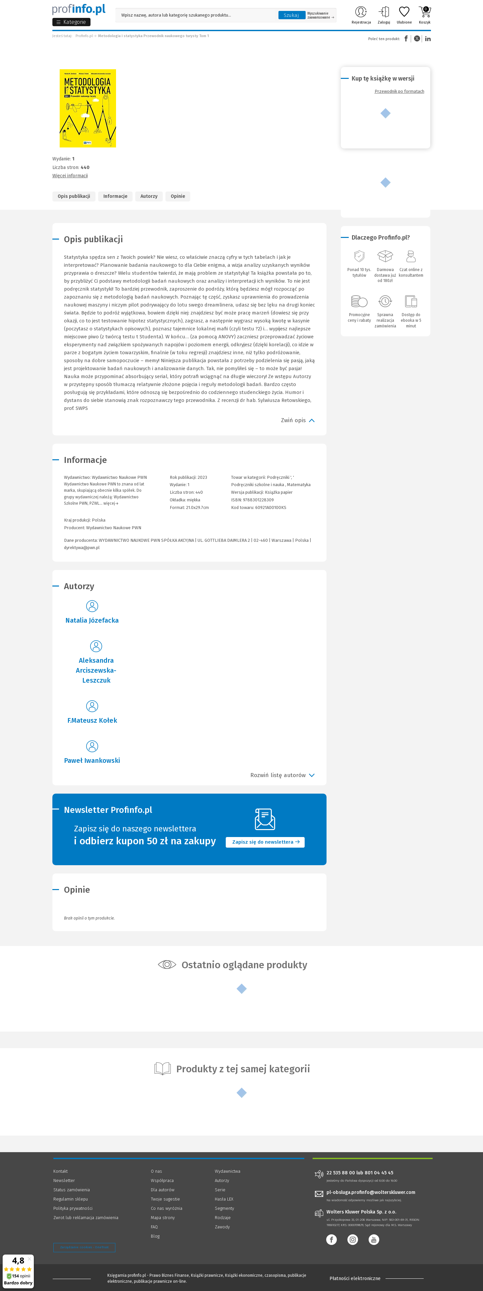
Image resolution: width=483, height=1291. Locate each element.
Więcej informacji (70, 176)
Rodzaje (223, 1217)
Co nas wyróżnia (166, 1208)
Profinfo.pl (84, 36)
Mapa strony (163, 1217)
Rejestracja (361, 15)
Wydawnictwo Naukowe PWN (113, 527)
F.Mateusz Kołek (92, 720)
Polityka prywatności (72, 1208)
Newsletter (64, 1180)
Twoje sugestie (165, 1199)
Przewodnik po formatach (399, 91)
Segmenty (224, 1208)
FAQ (154, 1226)
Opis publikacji (74, 196)
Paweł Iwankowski (92, 760)
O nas (156, 1171)
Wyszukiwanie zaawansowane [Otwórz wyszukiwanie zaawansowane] (320, 16)
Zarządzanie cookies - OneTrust (84, 1247)
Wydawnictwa (227, 1171)
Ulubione (404, 15)
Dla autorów (162, 1189)
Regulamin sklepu (70, 1199)
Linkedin (427, 38)
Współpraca (162, 1180)
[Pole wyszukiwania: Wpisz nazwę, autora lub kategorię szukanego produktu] (195, 15)
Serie (220, 1189)
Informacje (115, 196)
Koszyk (425, 15)
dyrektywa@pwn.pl (82, 547)
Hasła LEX (224, 1199)
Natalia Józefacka (92, 620)
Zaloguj (384, 15)
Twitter (417, 38)
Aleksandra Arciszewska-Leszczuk (96, 670)
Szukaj (291, 15)
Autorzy (149, 196)
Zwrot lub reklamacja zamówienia (85, 1217)
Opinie (178, 196)
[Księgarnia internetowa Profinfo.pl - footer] (72, 1278)
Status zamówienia (71, 1189)
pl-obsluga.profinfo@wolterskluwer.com (371, 1192)
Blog (155, 1236)
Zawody (222, 1226)
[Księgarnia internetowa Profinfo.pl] (78, 9)
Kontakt (60, 1171)
